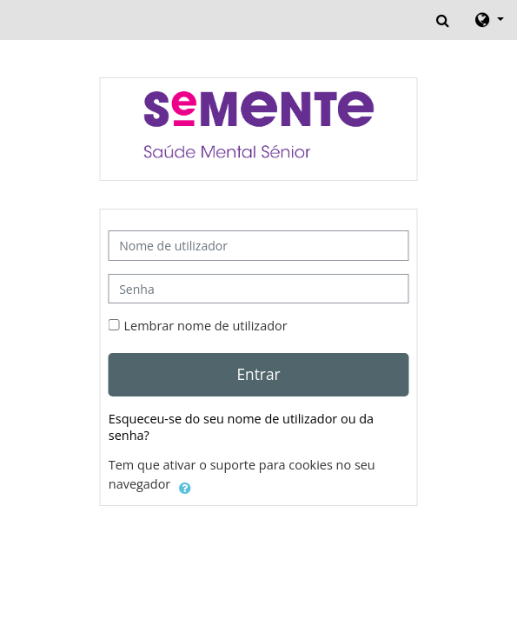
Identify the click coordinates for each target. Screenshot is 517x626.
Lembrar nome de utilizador (206, 325)
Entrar (258, 373)
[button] (444, 20)
